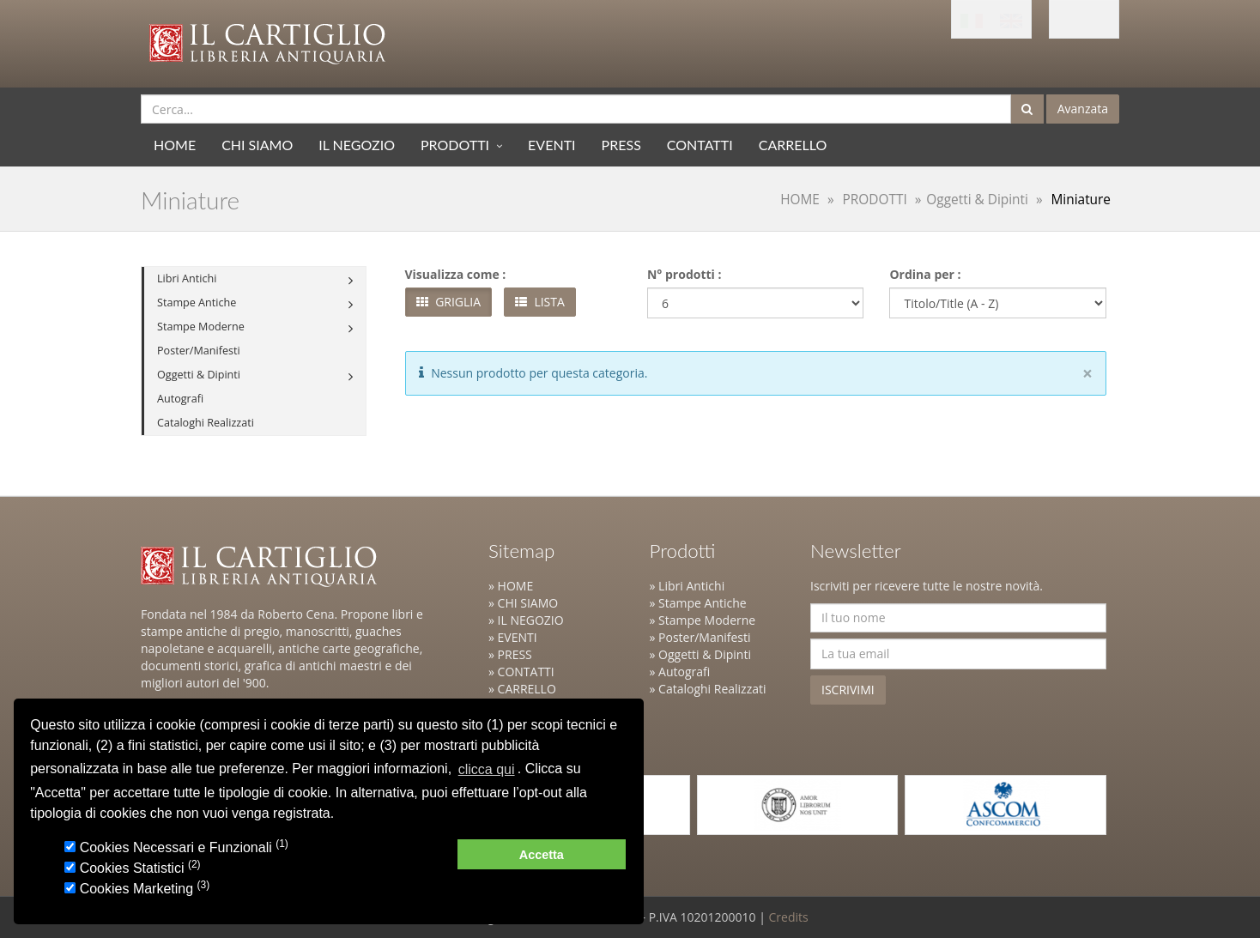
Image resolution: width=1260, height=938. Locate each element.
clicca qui (486, 769)
